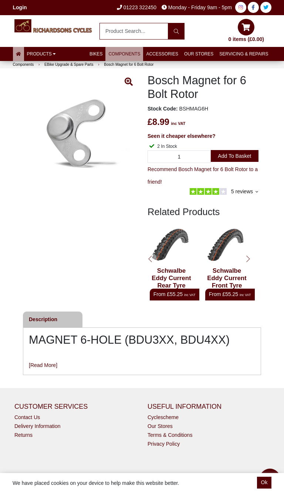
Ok (264, 482)
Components (124, 54)
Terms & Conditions (170, 435)
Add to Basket (234, 156)
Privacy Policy (164, 444)
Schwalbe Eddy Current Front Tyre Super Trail (226, 281)
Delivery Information (37, 426)
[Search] (176, 31)
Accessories (162, 54)
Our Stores (198, 54)
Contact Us (27, 417)
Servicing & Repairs (243, 54)
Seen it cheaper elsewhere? (182, 136)
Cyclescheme (163, 417)
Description (43, 319)
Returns (23, 435)
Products (41, 54)
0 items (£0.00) (246, 30)
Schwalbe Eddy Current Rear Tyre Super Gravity (171, 281)
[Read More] (43, 365)
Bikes (95, 54)
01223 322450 (136, 7)
